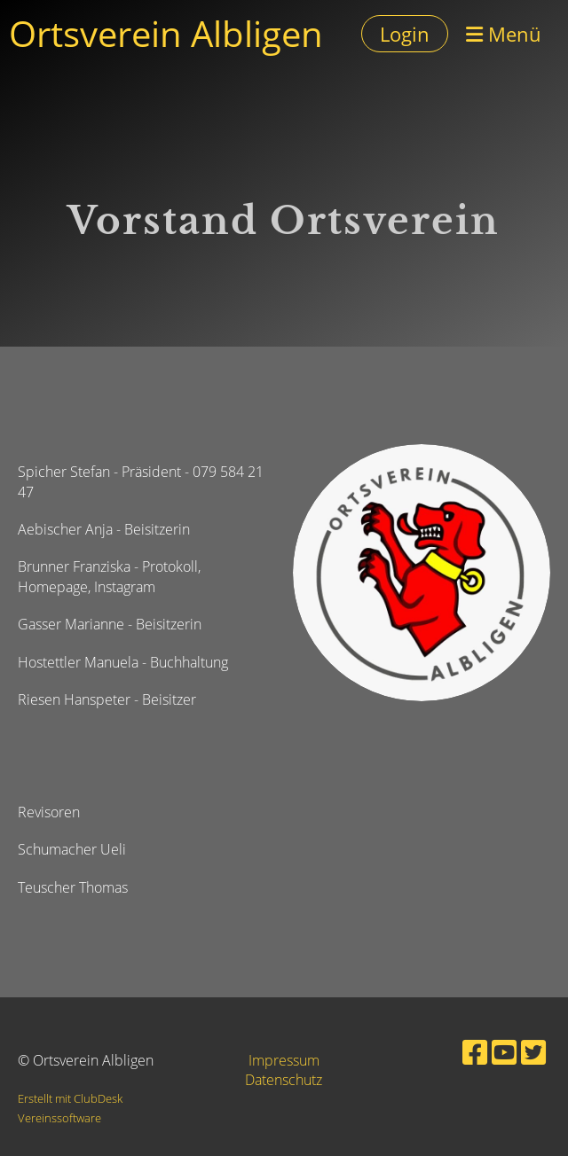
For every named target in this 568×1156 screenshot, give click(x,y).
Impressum (284, 1060)
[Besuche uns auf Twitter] (533, 1052)
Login (405, 33)
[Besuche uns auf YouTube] (504, 1052)
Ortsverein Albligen (166, 33)
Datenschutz (283, 1080)
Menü (503, 33)
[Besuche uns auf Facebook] (474, 1052)
